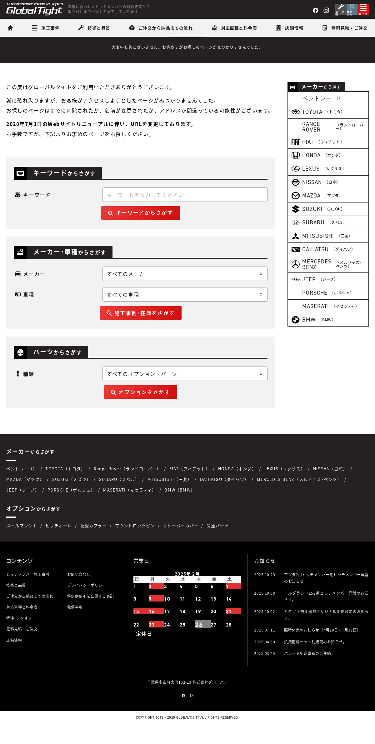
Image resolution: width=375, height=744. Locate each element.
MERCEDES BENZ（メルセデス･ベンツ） (299, 497)
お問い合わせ (79, 592)
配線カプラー (93, 544)
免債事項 (75, 625)
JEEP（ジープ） (22, 508)
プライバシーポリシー (86, 603)
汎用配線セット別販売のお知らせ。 (315, 660)
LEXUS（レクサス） (284, 487)
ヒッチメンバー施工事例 (27, 592)
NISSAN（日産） (330, 487)
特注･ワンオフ (19, 636)
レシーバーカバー (181, 544)
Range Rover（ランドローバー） (127, 487)
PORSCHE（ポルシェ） (71, 508)
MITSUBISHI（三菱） (170, 497)
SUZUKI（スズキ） (71, 497)
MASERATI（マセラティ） (129, 508)
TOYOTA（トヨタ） (65, 487)
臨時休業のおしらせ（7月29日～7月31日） (322, 648)
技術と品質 (16, 603)
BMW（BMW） (179, 508)
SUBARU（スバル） (119, 497)
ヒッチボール (58, 544)
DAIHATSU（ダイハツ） (224, 497)
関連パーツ (218, 544)
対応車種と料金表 (22, 625)
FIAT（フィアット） (189, 487)
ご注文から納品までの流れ (29, 614)
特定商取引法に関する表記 (90, 614)
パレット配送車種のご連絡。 (309, 672)
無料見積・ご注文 (22, 647)
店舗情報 (14, 658)
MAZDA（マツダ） (25, 497)
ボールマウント (21, 544)
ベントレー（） (21, 487)
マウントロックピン (135, 544)
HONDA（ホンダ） (237, 487)
